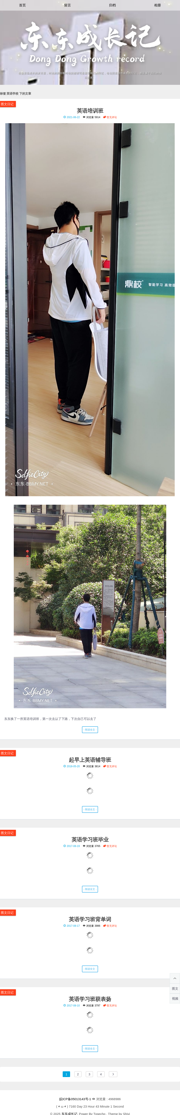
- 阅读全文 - (90, 729)
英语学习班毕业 (90, 839)
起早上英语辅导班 (90, 759)
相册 (157, 5)
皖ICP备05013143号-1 (75, 1099)
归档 (112, 5)
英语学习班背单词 (90, 919)
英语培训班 (90, 110)
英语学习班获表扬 (90, 999)
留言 (67, 5)
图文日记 (7, 104)
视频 (175, 998)
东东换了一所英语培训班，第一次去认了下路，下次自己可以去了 (90, 421)
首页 (22, 5)
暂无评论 (110, 117)
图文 (175, 988)
